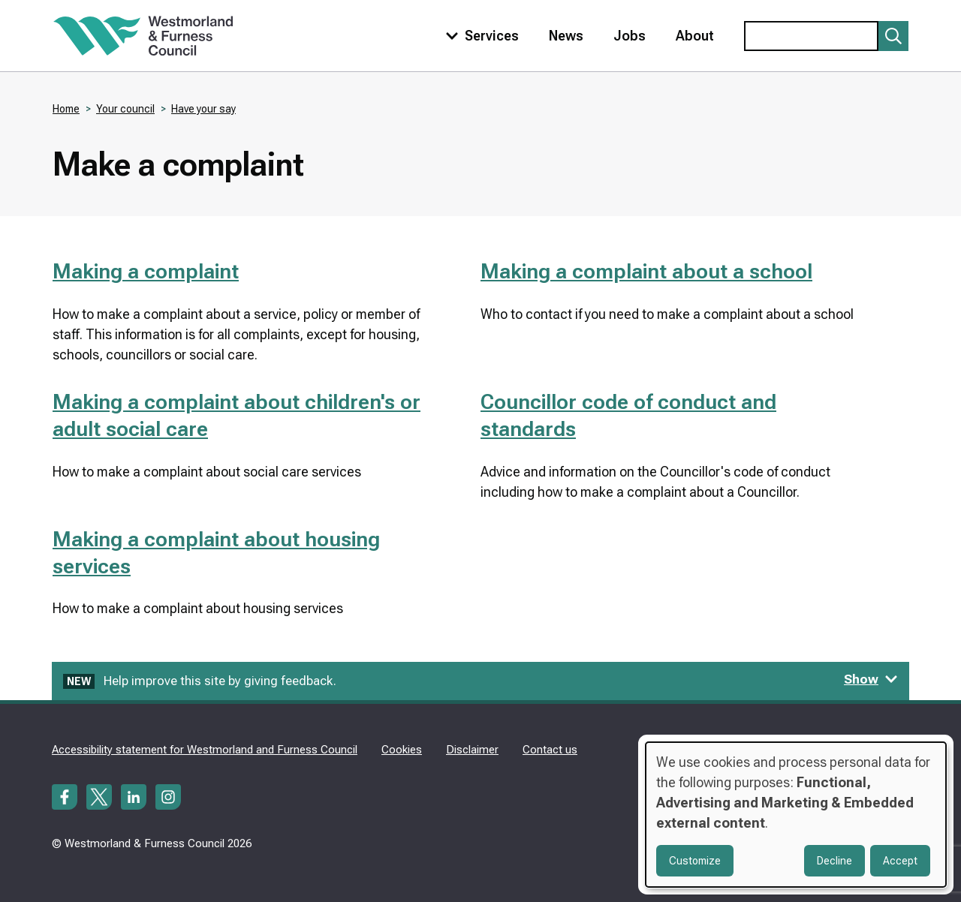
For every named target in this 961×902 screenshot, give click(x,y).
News (566, 36)
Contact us (550, 749)
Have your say (203, 109)
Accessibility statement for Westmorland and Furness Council (204, 749)
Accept (900, 861)
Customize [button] (695, 861)
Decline (834, 861)
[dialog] (796, 814)
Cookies (401, 749)
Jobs (629, 36)
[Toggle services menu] (479, 35)
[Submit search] (893, 36)
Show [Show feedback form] (871, 679)
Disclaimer (472, 749)
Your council (125, 109)
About (695, 36)
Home (66, 109)
